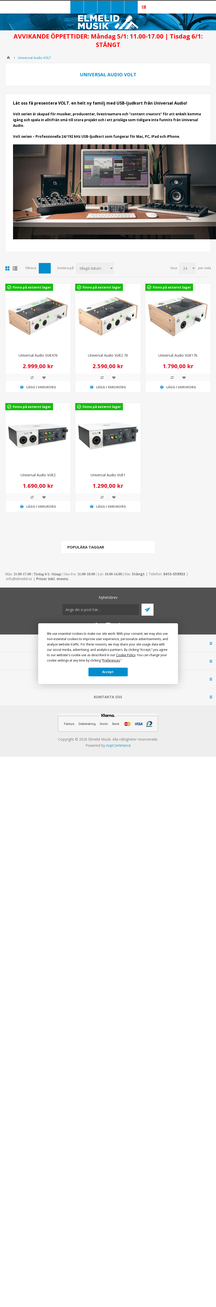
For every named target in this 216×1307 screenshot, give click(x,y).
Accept (107, 672)
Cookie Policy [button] (125, 655)
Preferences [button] (111, 660)
